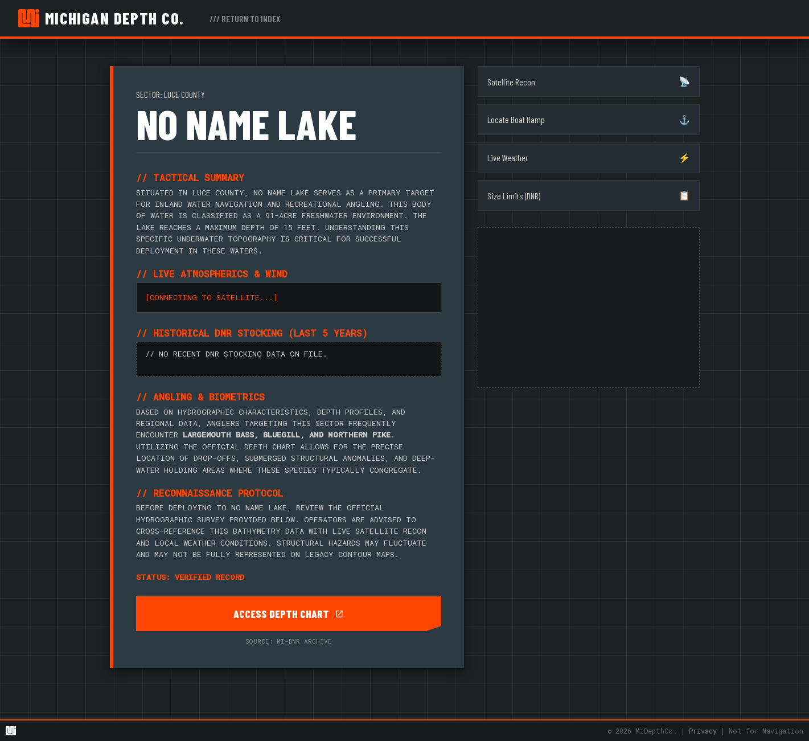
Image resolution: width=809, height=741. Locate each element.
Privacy (703, 730)
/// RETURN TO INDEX (245, 18)
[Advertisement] (588, 307)
